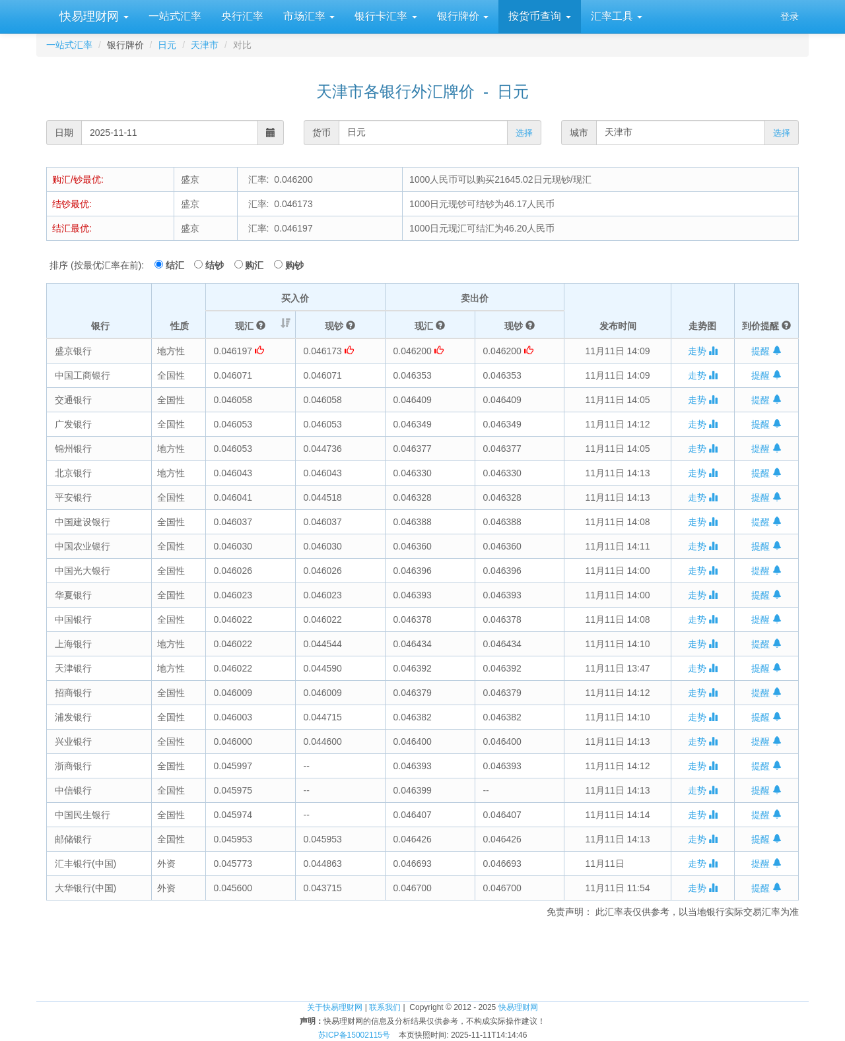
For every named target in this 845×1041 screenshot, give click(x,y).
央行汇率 (242, 16)
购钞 (294, 265)
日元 (167, 45)
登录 (789, 16)
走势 (703, 351)
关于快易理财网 (334, 1007)
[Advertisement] (422, 958)
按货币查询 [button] (539, 16)
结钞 (218, 265)
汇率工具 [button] (616, 16)
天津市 (205, 45)
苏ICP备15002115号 (354, 1035)
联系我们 (385, 1007)
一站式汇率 (175, 16)
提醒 (766, 351)
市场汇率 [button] (309, 16)
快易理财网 (92, 16)
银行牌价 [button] (463, 16)
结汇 (179, 265)
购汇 (258, 265)
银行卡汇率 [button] (386, 16)
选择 (524, 133)
